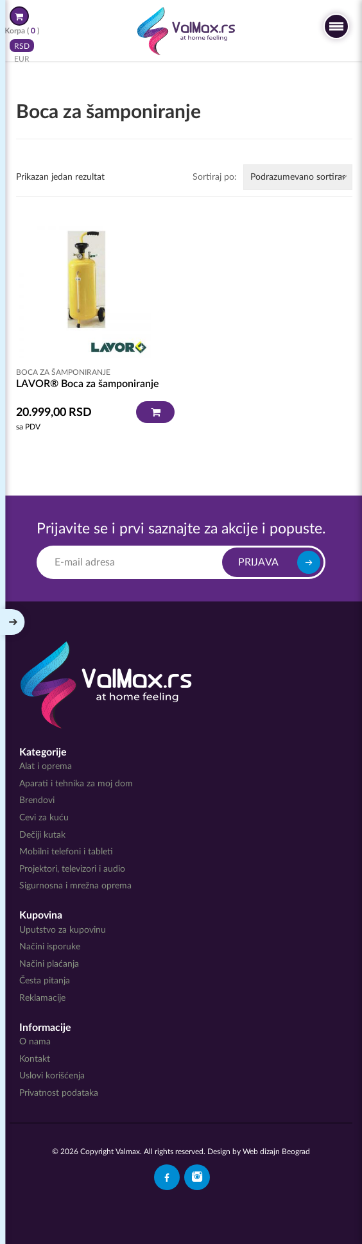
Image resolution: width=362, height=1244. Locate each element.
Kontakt (34, 1059)
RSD (22, 45)
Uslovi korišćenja (52, 1075)
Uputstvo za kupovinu (62, 930)
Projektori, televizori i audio (72, 869)
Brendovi (37, 800)
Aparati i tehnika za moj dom (76, 783)
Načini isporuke (49, 946)
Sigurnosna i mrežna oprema (75, 885)
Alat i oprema (45, 766)
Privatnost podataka (58, 1093)
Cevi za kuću (44, 817)
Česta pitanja (44, 980)
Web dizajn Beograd (276, 1151)
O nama (35, 1041)
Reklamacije (42, 998)
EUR (22, 58)
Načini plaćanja (49, 964)
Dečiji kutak (42, 835)
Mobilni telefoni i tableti (66, 851)
